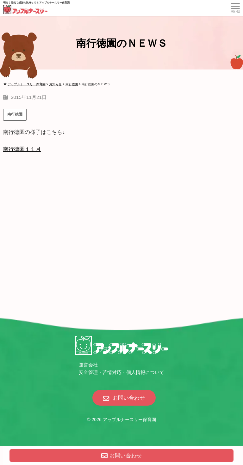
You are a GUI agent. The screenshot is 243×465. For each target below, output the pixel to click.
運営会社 (88, 364)
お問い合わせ (121, 456)
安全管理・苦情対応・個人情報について (121, 372)
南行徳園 (14, 114)
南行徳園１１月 (22, 149)
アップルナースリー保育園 (129, 419)
